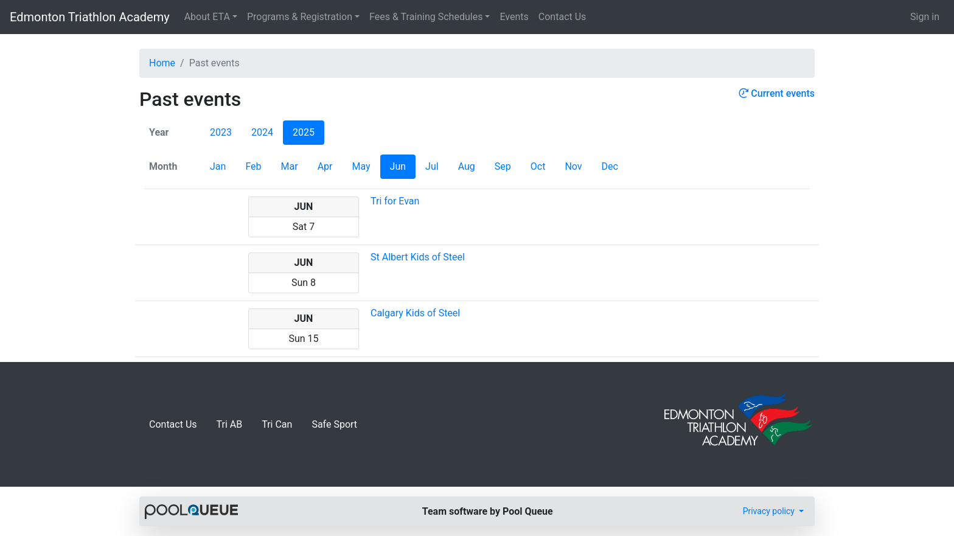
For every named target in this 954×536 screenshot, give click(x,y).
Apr (325, 166)
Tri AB (230, 424)
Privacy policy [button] (770, 511)
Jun (398, 166)
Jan (218, 166)
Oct (538, 166)
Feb (253, 166)
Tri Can (277, 424)
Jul (432, 166)
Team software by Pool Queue (487, 511)
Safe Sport (334, 424)
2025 (304, 132)
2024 (262, 132)
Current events (777, 93)
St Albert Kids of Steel (418, 257)
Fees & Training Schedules (425, 17)
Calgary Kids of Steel (415, 313)
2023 (221, 132)
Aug (466, 166)
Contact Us (562, 17)
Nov (573, 166)
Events (514, 17)
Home (162, 63)
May (361, 166)
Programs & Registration (299, 17)
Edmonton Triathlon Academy (90, 17)
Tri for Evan (395, 201)
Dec (610, 166)
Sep (503, 166)
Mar (289, 166)
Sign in (924, 17)
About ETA (207, 17)
